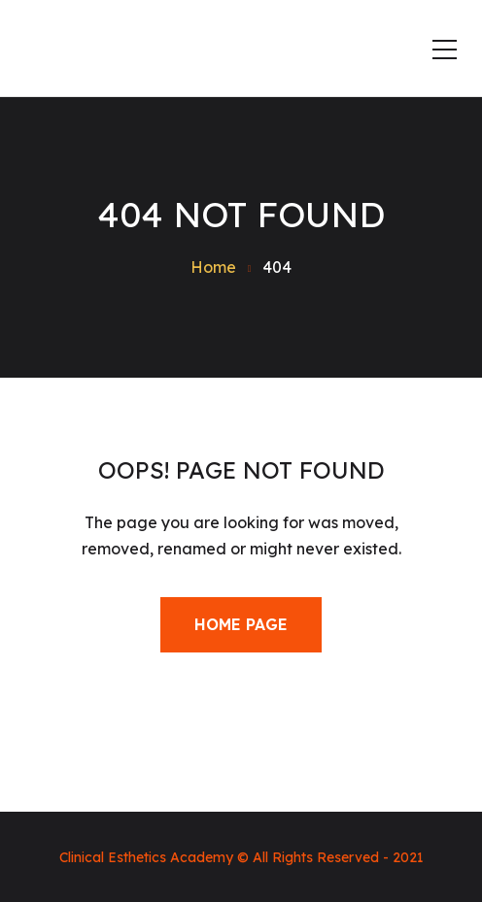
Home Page (241, 624)
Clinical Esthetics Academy (146, 857)
